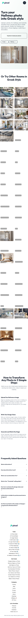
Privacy (14, 590)
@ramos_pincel (21, 615)
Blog (14, 586)
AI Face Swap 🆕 (14, 551)
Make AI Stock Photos (14, 578)
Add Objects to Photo (14, 565)
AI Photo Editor (14, 534)
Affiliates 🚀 (14, 598)
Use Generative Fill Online (14, 569)
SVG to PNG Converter (14, 549)
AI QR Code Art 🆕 (14, 539)
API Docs (14, 600)
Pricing (14, 584)
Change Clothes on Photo (14, 561)
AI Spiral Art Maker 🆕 (14, 543)
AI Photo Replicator (14, 545)
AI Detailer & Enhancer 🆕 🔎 (14, 555)
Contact (14, 592)
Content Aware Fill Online (14, 574)
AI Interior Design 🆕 (14, 547)
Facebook (14, 609)
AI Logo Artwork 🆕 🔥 (14, 541)
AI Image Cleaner (14, 538)
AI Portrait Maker (14, 536)
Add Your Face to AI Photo (14, 567)
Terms (14, 588)
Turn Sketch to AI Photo (14, 576)
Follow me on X (14, 611)
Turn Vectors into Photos (14, 572)
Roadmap (14, 596)
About (14, 594)
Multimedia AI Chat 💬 (14, 553)
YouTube (14, 607)
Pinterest (14, 605)
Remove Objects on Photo (14, 563)
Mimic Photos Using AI (14, 571)
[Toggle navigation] (24, 2)
